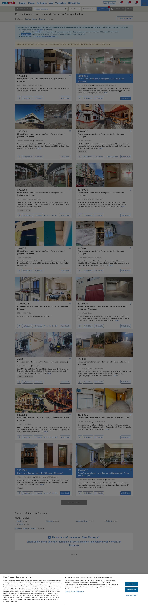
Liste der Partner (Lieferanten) (74, 591)
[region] (74, 589)
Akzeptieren (131, 584)
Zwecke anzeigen (131, 595)
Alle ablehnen (131, 589)
